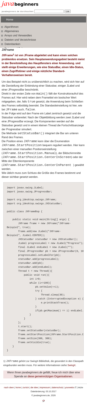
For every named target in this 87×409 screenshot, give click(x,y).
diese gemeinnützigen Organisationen (50, 376)
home (18, 387)
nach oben (9, 387)
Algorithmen (10, 26)
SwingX (71, 365)
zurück (26, 387)
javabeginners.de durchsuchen (17, 11)
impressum (45, 387)
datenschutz (57, 387)
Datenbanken (10, 43)
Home (9, 19)
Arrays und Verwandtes (16, 35)
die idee (34, 387)
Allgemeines (10, 31)
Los (67, 11)
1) (4, 361)
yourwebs (69, 387)
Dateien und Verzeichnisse (18, 39)
